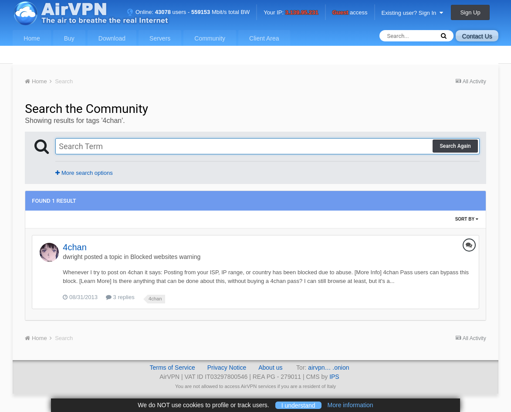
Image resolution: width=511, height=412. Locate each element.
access (350, 13)
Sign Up (470, 12)
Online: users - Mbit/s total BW (188, 12)
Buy (69, 38)
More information (350, 405)
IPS (334, 376)
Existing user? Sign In (412, 13)
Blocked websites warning (165, 256)
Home (32, 38)
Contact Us (477, 36)
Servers (159, 38)
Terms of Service (172, 367)
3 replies (120, 297)
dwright (72, 256)
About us (270, 367)
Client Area (264, 38)
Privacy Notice (226, 367)
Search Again (455, 146)
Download (111, 38)
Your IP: (291, 13)
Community (209, 38)
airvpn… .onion (328, 367)
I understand (298, 405)
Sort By (466, 219)
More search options (83, 173)
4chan (75, 247)
